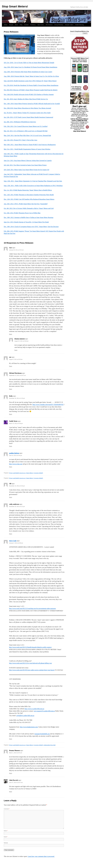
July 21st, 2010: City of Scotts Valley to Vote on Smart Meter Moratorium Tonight (29, 62)
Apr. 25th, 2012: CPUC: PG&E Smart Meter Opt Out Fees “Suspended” (26, 204)
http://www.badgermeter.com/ (29, 727)
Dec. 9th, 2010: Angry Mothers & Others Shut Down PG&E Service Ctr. (26, 99)
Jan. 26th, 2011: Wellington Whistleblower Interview (20, 122)
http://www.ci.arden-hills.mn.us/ (34, 709)
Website (6, 843)
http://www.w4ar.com (15, 464)
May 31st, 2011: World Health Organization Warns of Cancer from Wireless (27, 149)
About (5, 25)
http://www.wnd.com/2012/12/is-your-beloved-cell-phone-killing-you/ (30, 663)
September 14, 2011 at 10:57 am (17, 375)
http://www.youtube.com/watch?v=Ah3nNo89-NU (48, 404)
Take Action (40, 25)
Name (6, 830)
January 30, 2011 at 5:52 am (16, 250)
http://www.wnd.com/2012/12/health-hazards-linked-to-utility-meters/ (30, 647)
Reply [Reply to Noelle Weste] (10, 446)
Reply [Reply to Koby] (10, 414)
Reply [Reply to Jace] (10, 334)
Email (5, 836)
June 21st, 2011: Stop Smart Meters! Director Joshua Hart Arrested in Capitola (28, 160)
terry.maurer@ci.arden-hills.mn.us (44, 711)
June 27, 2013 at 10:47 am (16, 782)
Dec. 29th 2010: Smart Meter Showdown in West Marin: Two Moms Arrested (27, 108)
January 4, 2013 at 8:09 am (16, 543)
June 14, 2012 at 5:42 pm (15, 455)
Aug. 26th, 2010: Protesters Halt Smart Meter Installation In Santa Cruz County (28, 72)
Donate (11, 25)
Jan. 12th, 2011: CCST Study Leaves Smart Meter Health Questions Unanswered (28, 117)
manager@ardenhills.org (42, 734)
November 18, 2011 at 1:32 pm (17, 398)
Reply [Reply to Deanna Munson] (10, 773)
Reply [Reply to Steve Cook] (10, 739)
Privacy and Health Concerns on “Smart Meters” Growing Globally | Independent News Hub (32, 745)
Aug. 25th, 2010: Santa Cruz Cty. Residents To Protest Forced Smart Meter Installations (30, 67)
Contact (26, 25)
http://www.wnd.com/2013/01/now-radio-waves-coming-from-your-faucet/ (32, 670)
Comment (6, 809)
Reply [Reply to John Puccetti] (10, 791)
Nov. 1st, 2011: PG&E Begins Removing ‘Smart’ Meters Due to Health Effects (28, 190)
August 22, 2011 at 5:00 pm (21, 341)
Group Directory (58, 25)
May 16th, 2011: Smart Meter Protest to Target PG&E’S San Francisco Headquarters (30, 144)
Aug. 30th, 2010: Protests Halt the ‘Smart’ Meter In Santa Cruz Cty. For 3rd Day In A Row (31, 76)
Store (16, 25)
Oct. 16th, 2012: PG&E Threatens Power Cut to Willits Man (22, 213)
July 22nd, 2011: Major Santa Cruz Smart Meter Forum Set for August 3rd (26, 169)
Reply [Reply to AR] (10, 497)
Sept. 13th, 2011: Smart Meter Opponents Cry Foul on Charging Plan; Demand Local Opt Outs (33, 181)
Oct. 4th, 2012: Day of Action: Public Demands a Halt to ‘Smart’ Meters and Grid (29, 208)
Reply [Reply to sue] (10, 366)
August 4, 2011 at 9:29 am (15, 359)
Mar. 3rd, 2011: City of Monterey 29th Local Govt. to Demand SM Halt (25, 131)
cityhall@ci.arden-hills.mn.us (25, 715)
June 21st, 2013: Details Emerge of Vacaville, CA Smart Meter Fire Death (26, 222)
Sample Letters (69, 25)
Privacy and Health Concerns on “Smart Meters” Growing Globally (26, 473)
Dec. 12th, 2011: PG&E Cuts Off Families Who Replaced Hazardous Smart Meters (29, 199)
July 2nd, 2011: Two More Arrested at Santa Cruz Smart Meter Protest (25, 165)
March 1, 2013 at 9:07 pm (15, 752)
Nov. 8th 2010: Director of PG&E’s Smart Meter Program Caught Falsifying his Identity (31, 90)
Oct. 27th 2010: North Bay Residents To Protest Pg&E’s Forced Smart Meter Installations (31, 85)
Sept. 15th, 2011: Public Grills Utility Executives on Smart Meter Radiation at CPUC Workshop (33, 185)
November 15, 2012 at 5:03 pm (17, 486)
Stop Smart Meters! (15, 6)
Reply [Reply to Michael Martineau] (10, 389)
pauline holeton (14, 453)
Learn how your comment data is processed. (41, 856)
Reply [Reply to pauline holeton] (10, 467)
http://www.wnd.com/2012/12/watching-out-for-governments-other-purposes (32, 608)
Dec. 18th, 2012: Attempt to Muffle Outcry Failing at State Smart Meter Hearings (28, 217)
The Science (49, 25)
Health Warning (79, 25)
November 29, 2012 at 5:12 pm (17, 506)
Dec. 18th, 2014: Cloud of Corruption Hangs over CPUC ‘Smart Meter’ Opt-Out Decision (31, 226)
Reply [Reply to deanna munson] (15, 350)
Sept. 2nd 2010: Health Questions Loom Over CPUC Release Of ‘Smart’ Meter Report (30, 81)
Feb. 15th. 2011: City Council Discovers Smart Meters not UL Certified (25, 126)
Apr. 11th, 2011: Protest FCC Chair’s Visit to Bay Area (20, 140)
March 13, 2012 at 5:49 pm (16, 423)
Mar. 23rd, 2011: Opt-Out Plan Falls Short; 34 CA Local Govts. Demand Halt (27, 135)
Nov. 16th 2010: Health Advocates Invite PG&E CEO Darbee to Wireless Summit (29, 94)
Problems (33, 25)
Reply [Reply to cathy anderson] (10, 534)
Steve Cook (12, 541)
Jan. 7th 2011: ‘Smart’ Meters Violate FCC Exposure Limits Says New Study (27, 113)
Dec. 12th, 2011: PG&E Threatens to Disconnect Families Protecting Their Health (29, 195)
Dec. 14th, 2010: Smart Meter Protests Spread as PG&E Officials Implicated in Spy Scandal (32, 103)
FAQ (21, 25)
